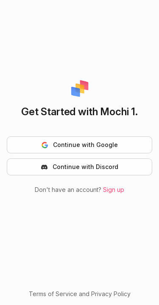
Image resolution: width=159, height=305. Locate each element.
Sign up (113, 189)
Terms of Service (53, 293)
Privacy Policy (111, 293)
